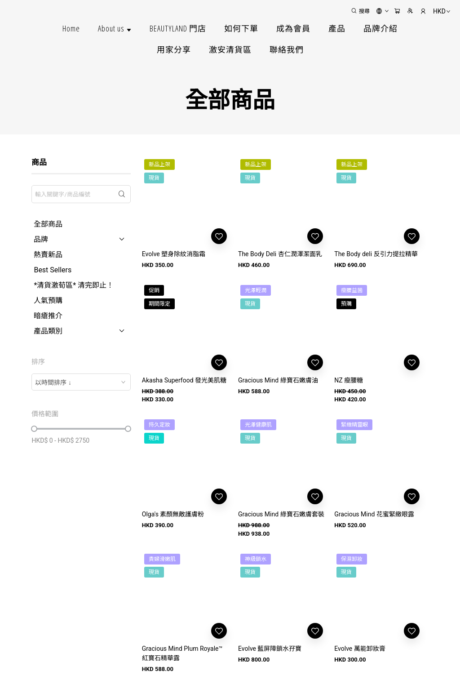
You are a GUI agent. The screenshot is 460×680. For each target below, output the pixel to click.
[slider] (34, 429)
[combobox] (80, 382)
